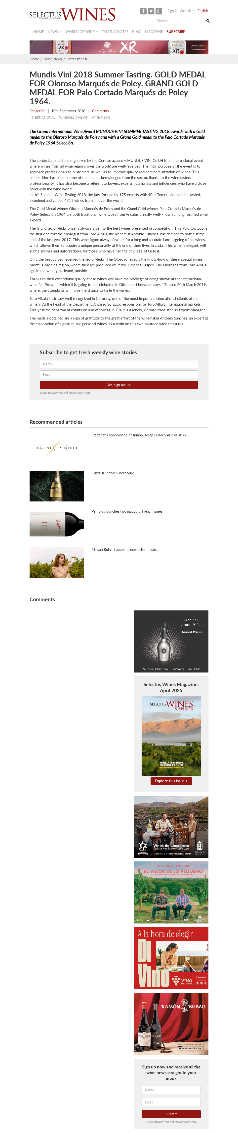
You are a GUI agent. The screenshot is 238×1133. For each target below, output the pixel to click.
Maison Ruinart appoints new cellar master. (125, 549)
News (55, 32)
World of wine (81, 32)
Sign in (172, 11)
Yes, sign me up (119, 385)
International (77, 59)
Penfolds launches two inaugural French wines (127, 511)
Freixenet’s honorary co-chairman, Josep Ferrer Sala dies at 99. (139, 435)
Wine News (53, 59)
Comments (100, 111)
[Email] (171, 1102)
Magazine (154, 32)
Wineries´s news (73, 117)
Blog (136, 32)
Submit (171, 1114)
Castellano (188, 11)
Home (38, 32)
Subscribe (176, 32)
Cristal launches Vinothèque (113, 473)
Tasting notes (115, 32)
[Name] (171, 1090)
